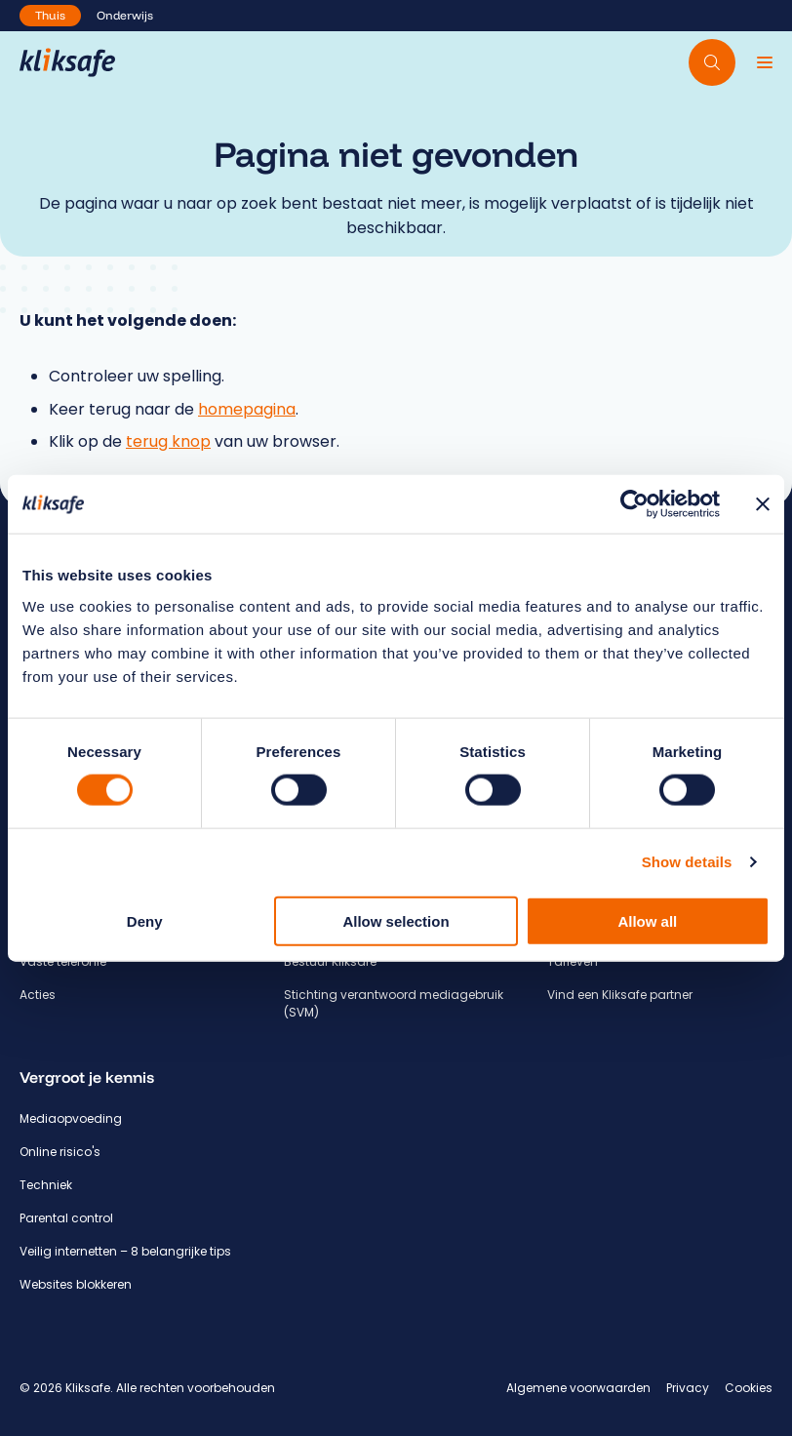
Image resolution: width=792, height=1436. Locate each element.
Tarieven (572, 961)
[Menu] (764, 62)
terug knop (168, 441)
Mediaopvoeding (71, 1118)
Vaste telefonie (63, 961)
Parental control (66, 1218)
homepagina (247, 409)
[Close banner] (763, 504)
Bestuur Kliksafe (330, 961)
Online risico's (60, 1151)
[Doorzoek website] (712, 62)
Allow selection (395, 920)
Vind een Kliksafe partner (620, 994)
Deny (145, 920)
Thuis (50, 15)
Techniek (46, 1185)
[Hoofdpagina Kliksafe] (67, 62)
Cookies (748, 1387)
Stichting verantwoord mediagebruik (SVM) (393, 1003)
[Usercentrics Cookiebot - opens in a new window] (634, 504)
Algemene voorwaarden (578, 1387)
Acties (38, 994)
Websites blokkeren (76, 1284)
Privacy (687, 1387)
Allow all (647, 920)
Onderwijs (125, 15)
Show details (687, 862)
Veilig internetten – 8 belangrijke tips (125, 1251)
